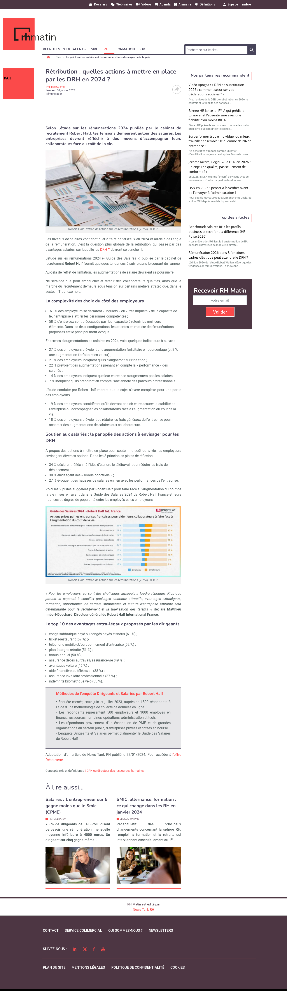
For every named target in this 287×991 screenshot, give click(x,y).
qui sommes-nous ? (125, 930)
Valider (220, 312)
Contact (51, 930)
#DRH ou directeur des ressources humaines (114, 770)
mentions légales (88, 967)
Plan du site (54, 967)
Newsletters (161, 930)
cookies (177, 967)
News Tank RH (143, 910)
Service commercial (83, 930)
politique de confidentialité (137, 967)
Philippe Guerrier (55, 86)
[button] (66, 48)
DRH (103, 249)
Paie (58, 57)
